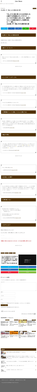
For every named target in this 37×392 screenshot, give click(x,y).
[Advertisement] (18, 69)
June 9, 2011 (12, 127)
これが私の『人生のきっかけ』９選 (12, 370)
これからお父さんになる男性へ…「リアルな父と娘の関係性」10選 (17, 362)
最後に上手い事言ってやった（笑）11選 (12, 366)
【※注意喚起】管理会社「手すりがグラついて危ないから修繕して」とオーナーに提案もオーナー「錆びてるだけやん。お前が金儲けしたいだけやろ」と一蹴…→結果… (18, 357)
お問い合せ (12, 379)
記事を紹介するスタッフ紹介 (21, 379)
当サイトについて (5, 379)
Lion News (18, 1)
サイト (2, 299)
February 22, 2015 (16, 60)
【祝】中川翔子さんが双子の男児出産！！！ (13, 352)
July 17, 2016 (23, 92)
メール (2, 295)
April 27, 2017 (17, 150)
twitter (3, 235)
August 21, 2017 (18, 217)
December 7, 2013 (18, 192)
